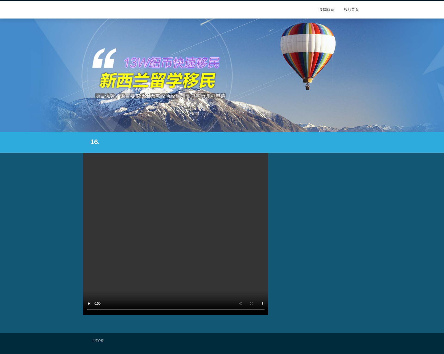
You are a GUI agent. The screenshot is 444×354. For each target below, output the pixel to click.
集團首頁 (326, 10)
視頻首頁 (351, 10)
